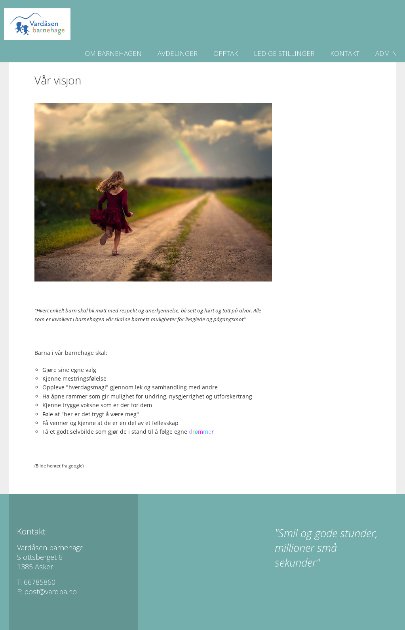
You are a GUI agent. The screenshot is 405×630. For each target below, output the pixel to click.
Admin (386, 53)
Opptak (225, 53)
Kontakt (344, 53)
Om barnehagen (113, 53)
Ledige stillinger (284, 53)
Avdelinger (178, 53)
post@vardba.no (50, 591)
